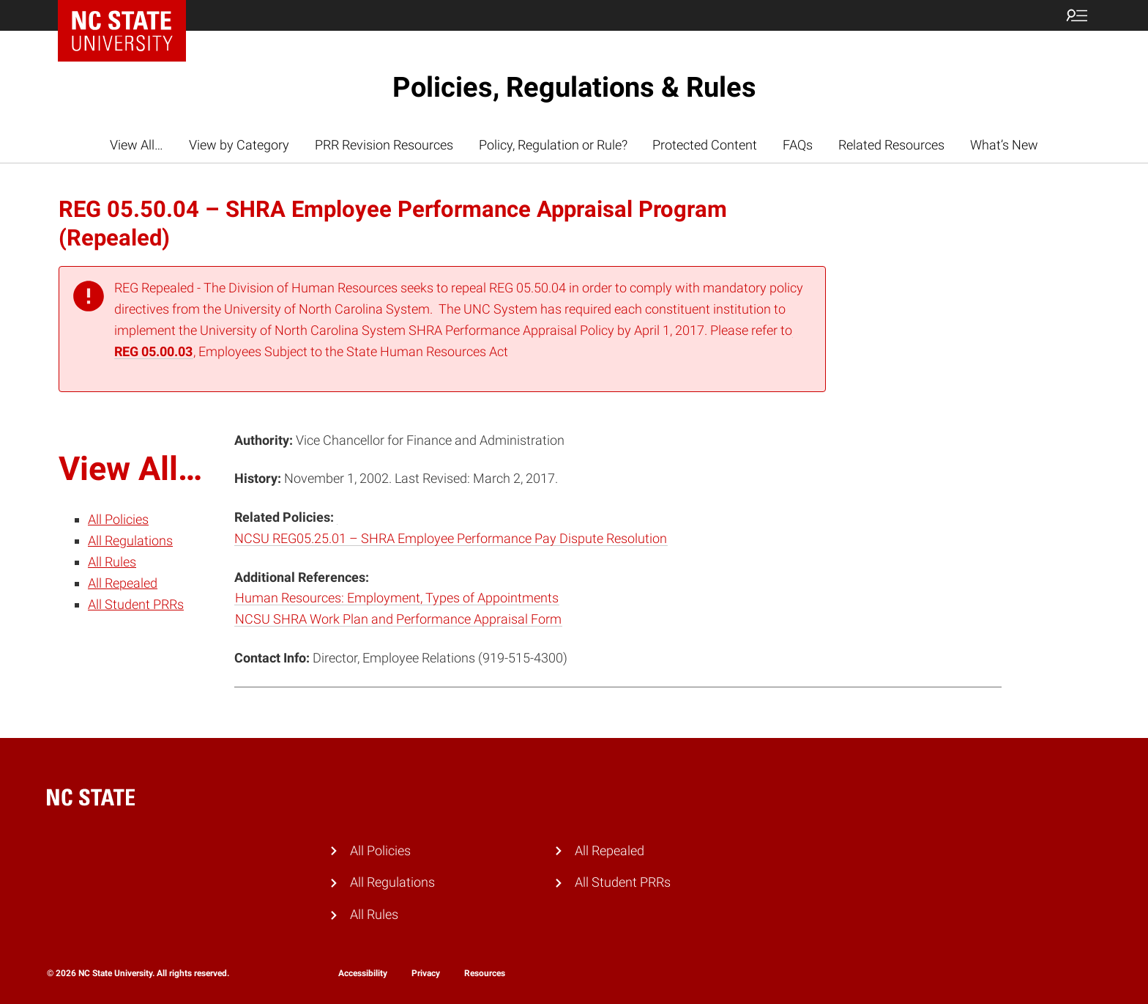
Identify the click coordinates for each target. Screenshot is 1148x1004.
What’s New (1004, 144)
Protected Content (704, 144)
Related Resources (891, 144)
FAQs (798, 144)
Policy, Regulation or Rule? (553, 144)
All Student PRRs (136, 604)
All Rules (112, 561)
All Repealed (122, 583)
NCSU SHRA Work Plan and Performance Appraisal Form (398, 619)
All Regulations (130, 540)
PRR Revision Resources (384, 144)
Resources (484, 973)
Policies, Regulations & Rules (574, 87)
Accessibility (362, 973)
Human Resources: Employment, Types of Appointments (397, 597)
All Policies (118, 519)
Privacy (425, 973)
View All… (136, 144)
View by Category (239, 144)
